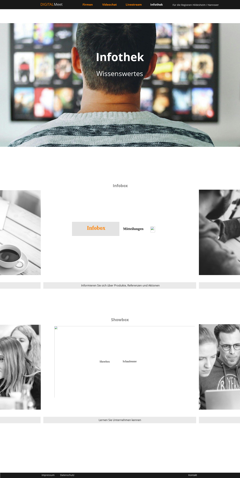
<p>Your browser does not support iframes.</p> (119, 367)
